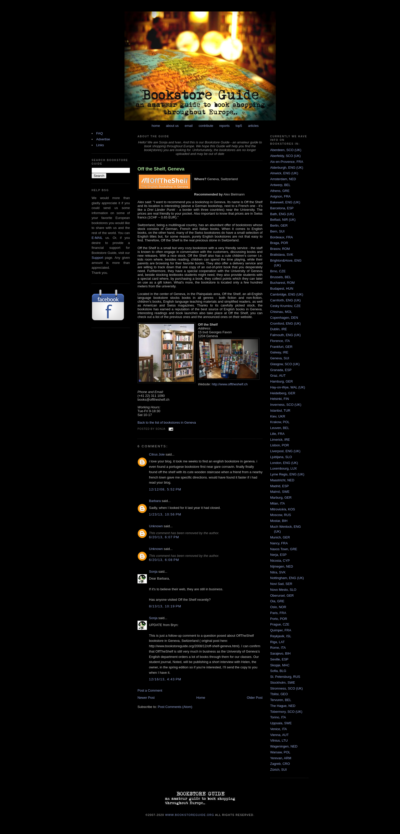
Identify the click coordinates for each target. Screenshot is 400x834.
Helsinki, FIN (279, 399)
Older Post (254, 698)
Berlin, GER (279, 225)
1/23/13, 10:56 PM (165, 514)
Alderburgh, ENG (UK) (286, 167)
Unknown (156, 526)
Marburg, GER (281, 497)
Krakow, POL (280, 422)
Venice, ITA (278, 729)
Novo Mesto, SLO (283, 590)
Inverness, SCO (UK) (285, 405)
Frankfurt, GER (281, 347)
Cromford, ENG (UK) (285, 323)
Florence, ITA (280, 341)
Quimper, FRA (280, 630)
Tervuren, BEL (280, 700)
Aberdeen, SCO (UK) (285, 150)
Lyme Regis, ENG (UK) (287, 474)
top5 (239, 126)
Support (97, 258)
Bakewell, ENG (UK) (285, 202)
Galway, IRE (279, 352)
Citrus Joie (157, 454)
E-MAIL (97, 238)
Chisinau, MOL (281, 312)
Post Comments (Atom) (175, 707)
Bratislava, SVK (281, 254)
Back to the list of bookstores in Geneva (167, 422)
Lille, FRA (277, 434)
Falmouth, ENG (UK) (285, 335)
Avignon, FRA (280, 196)
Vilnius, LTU (279, 740)
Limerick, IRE (280, 439)
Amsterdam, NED (283, 179)
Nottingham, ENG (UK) (287, 578)
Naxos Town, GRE (283, 549)
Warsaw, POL (280, 752)
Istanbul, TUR (280, 410)
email (189, 126)
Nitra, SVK (278, 572)
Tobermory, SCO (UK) (286, 712)
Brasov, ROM (280, 249)
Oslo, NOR (278, 607)
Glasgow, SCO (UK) (285, 364)
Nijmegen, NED (281, 566)
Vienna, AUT (279, 735)
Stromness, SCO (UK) (286, 688)
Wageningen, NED (283, 746)
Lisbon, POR (279, 445)
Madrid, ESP (279, 486)
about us (172, 126)
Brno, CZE (278, 271)
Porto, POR (278, 619)
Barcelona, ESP (282, 208)
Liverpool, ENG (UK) (285, 451)
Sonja (153, 571)
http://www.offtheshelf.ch (230, 384)
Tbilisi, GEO (279, 694)
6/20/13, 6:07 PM (164, 537)
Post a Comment (150, 690)
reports (224, 126)
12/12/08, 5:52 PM (165, 489)
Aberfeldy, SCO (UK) (285, 156)
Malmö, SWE (280, 492)
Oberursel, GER (282, 595)
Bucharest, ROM (282, 283)
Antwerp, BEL (280, 185)
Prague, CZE (279, 624)
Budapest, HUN (281, 288)
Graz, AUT (278, 375)
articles (253, 126)
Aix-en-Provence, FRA (286, 162)
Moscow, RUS (280, 515)
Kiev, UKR (277, 416)
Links (100, 145)
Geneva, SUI (279, 358)
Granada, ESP (281, 370)
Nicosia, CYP (280, 560)
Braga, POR (279, 243)
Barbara (155, 501)
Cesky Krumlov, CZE (285, 306)
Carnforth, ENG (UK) (285, 300)
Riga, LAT (277, 642)
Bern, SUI (277, 231)
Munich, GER (280, 537)
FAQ (99, 133)
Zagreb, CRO (280, 764)
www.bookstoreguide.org (189, 814)
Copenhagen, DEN (284, 318)
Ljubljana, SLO (281, 457)
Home (200, 698)
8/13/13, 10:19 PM (165, 606)
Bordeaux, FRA (281, 237)
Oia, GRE (277, 601)
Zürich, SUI (278, 769)
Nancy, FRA (279, 543)
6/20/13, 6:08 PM (164, 560)
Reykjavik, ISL (280, 636)
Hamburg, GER (281, 381)
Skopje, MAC (280, 665)
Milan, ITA (277, 503)
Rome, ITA (278, 647)
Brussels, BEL (280, 277)
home (156, 126)
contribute (206, 126)
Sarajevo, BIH (280, 653)
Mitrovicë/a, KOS (282, 509)
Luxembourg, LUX (283, 468)
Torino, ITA (278, 717)
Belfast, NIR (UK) (283, 220)
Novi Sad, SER (281, 584)
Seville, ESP (279, 659)
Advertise (103, 139)
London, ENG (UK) (284, 463)
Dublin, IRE (278, 329)
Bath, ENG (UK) (282, 214)
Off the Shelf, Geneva (161, 168)
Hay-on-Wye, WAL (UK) (287, 387)
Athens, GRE (280, 191)
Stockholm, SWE (282, 682)
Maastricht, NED (282, 480)
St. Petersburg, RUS (285, 677)
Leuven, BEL (279, 428)
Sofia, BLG (278, 671)
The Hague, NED (282, 706)
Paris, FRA (278, 613)
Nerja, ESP (278, 555)
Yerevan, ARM (280, 758)
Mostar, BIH (279, 521)
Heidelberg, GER (282, 393)
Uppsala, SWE (281, 723)
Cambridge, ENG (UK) (286, 294)
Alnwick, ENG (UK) (284, 173)
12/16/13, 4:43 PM (165, 679)
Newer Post (146, 698)
